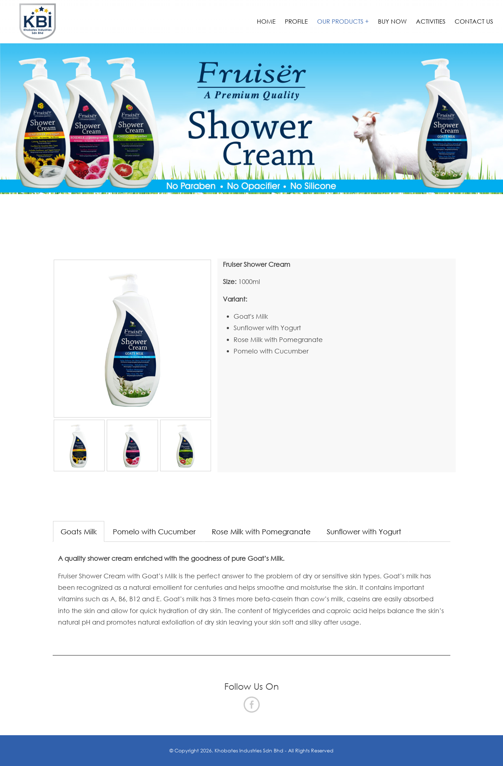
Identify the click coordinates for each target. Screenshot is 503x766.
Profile (296, 21)
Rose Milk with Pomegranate (261, 531)
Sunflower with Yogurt (364, 531)
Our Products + (343, 21)
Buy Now (392, 21)
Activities (430, 21)
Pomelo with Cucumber (154, 531)
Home (266, 21)
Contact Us (474, 21)
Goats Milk (79, 531)
